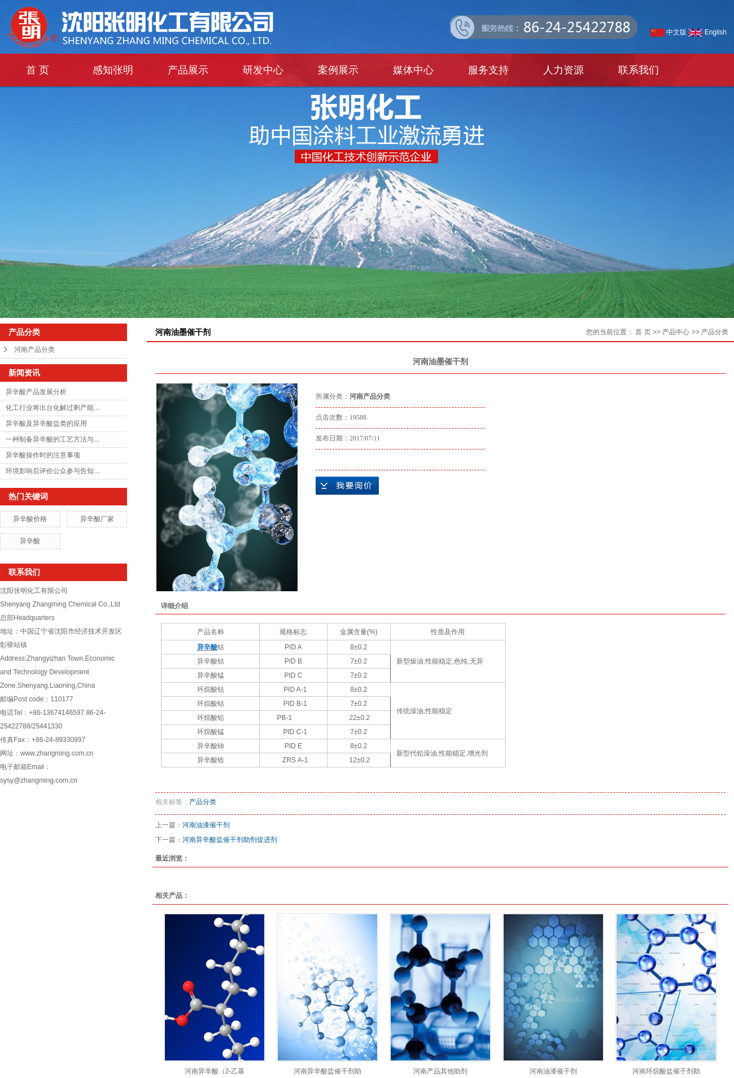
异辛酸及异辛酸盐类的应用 (46, 423)
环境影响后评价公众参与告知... (52, 471)
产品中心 (675, 332)
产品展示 (188, 70)
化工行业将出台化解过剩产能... (52, 408)
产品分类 (714, 332)
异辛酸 (30, 541)
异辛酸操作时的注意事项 (43, 455)
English (707, 32)
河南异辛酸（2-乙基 (215, 1071)
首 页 (37, 70)
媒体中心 (413, 70)
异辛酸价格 (30, 519)
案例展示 (338, 70)
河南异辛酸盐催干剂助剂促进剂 (229, 840)
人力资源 (563, 70)
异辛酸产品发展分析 (36, 392)
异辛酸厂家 (97, 519)
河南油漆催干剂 (206, 825)
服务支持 (488, 70)
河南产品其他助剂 (440, 1071)
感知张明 (113, 70)
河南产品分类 (34, 349)
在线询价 (347, 486)
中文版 (668, 32)
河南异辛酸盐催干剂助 (327, 1071)
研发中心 (263, 70)
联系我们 (638, 70)
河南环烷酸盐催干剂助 (666, 1071)
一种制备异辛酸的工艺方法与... (52, 439)
